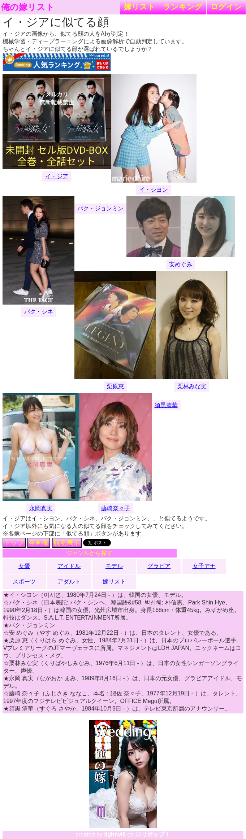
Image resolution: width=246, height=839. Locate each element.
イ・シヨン (153, 190)
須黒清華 (166, 405)
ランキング (183, 7)
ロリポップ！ (152, 834)
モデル (114, 566)
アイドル (69, 566)
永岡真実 (40, 508)
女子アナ (204, 566)
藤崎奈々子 (115, 508)
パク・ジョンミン (100, 208)
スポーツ (24, 581)
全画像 (38, 542)
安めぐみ (180, 264)
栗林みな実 (191, 386)
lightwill (115, 834)
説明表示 (67, 542)
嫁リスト (139, 7)
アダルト (69, 581)
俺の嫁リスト (28, 7)
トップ (14, 542)
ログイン (226, 7)
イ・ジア (56, 176)
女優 (24, 566)
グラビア (159, 566)
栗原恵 (115, 386)
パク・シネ (38, 312)
